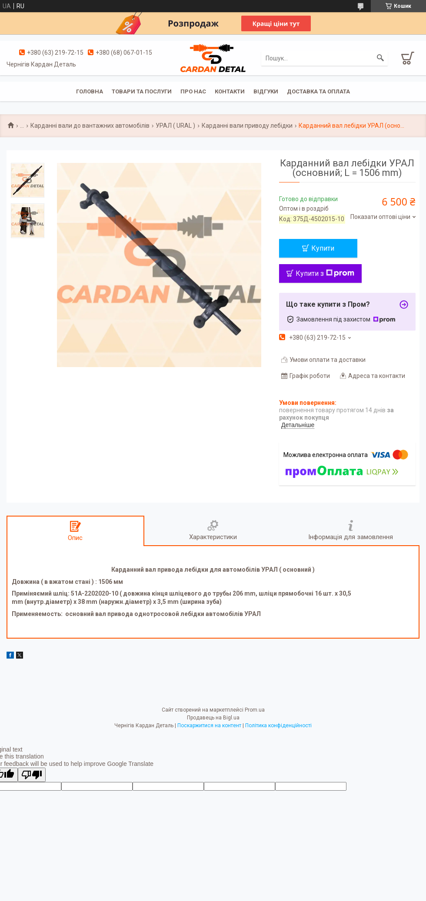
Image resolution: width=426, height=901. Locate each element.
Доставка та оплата (318, 91)
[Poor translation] (32, 775)
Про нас (193, 91)
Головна (89, 91)
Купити (322, 248)
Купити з (325, 273)
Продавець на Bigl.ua (213, 718)
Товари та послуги (142, 91)
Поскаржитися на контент (209, 725)
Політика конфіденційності (278, 725)
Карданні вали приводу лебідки (247, 125)
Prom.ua (255, 710)
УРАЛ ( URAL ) (175, 125)
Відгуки (265, 91)
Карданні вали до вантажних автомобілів (90, 125)
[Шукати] (380, 58)
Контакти (230, 91)
